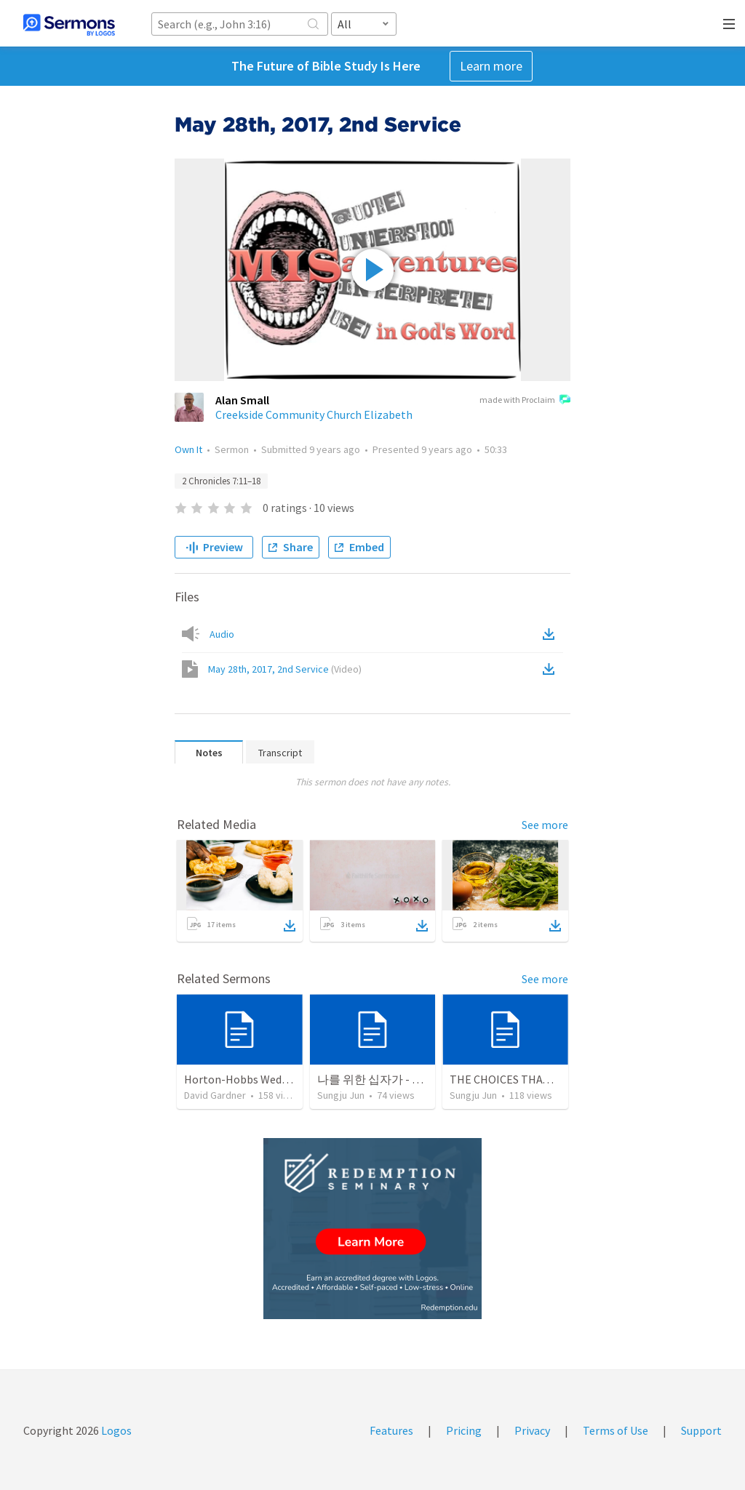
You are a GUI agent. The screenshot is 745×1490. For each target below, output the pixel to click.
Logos (115, 1430)
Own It (188, 449)
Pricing (464, 1430)
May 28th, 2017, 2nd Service (285, 669)
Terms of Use (615, 1430)
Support (701, 1430)
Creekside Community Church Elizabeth (314, 414)
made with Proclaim (524, 400)
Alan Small (242, 400)
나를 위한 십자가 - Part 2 (379, 1079)
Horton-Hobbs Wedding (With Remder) (281, 1079)
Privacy (532, 1430)
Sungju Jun (340, 1095)
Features (391, 1430)
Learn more (491, 65)
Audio (222, 634)
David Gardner (215, 1095)
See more (545, 824)
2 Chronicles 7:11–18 (221, 481)
